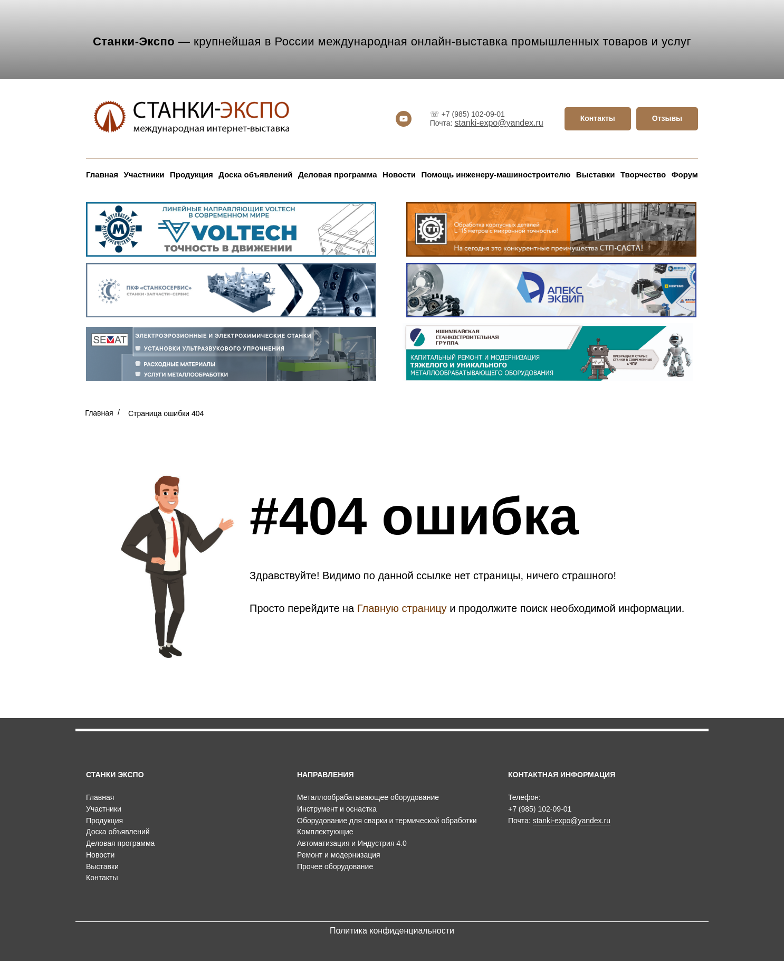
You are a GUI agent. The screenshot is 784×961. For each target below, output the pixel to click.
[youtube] (404, 119)
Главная (102, 174)
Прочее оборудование (335, 866)
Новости (399, 174)
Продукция (191, 174)
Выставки (595, 174)
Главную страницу (402, 608)
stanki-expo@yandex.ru (498, 122)
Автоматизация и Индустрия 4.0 (352, 843)
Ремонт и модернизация (338, 855)
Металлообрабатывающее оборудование (368, 797)
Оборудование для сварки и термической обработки (387, 820)
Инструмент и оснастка (337, 809)
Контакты (102, 877)
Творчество (643, 174)
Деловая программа (337, 174)
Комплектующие (325, 831)
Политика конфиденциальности (392, 930)
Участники (144, 174)
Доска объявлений (255, 174)
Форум (685, 174)
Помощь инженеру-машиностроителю (495, 174)
